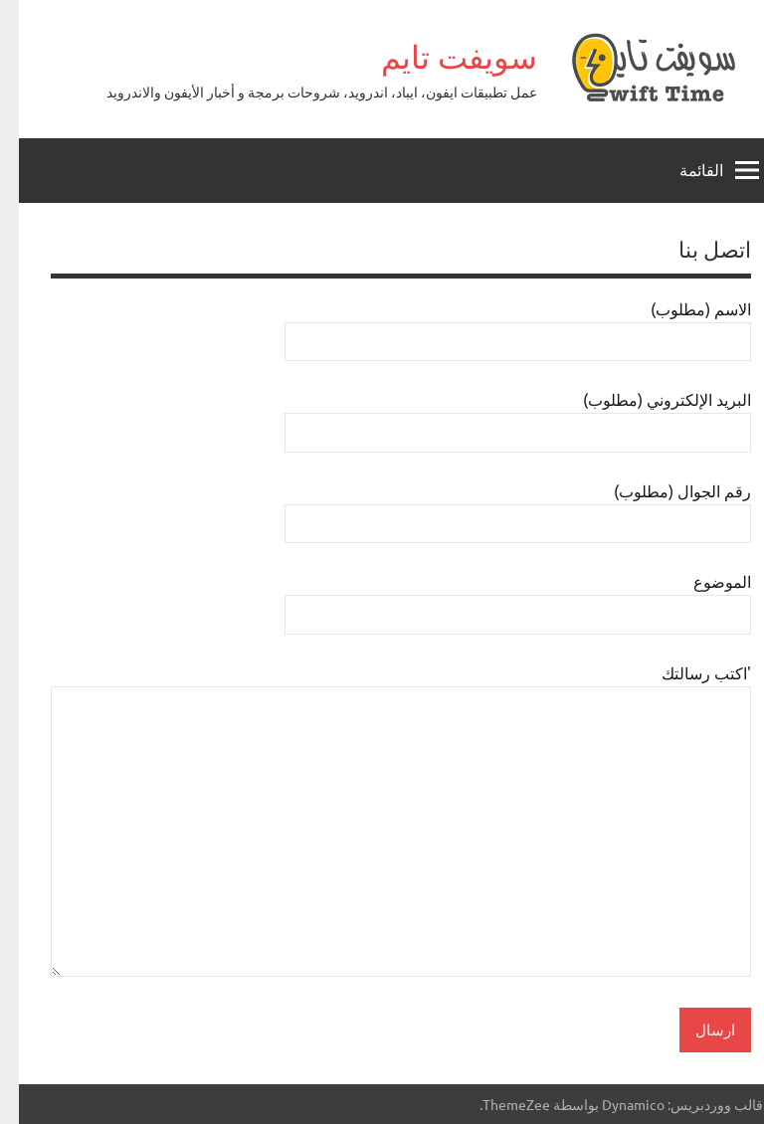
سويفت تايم (440, 57)
